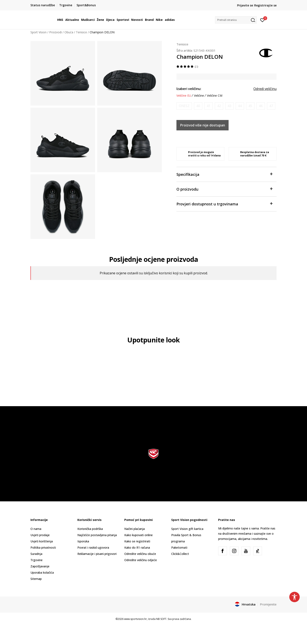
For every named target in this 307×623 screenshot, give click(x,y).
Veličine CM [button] (214, 95)
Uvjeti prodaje (40, 535)
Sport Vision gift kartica (187, 529)
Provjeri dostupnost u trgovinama (224, 203)
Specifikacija (224, 174)
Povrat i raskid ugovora (93, 547)
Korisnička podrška (90, 529)
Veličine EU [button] (183, 95)
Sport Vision (38, 32)
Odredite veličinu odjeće (140, 560)
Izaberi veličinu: (188, 89)
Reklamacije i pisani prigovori (97, 554)
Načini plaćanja (134, 529)
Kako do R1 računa (137, 547)
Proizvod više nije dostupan (202, 125)
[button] (236, 20)
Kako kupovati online (138, 535)
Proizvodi (55, 32)
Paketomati (179, 547)
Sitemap (36, 579)
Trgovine (36, 560)
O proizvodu (224, 189)
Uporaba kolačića (42, 572)
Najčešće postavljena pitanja (97, 535)
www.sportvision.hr (135, 619)
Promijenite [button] (268, 604)
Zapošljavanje (39, 566)
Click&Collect (180, 554)
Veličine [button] (199, 95)
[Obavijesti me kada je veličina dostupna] (184, 106)
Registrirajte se (265, 5)
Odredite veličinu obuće (140, 554)
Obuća (68, 32)
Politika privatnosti (43, 547)
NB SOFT (161, 619)
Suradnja (36, 554)
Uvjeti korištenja (41, 541)
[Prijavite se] (262, 20)
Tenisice (81, 32)
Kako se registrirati (137, 541)
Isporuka (83, 541)
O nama (35, 529)
